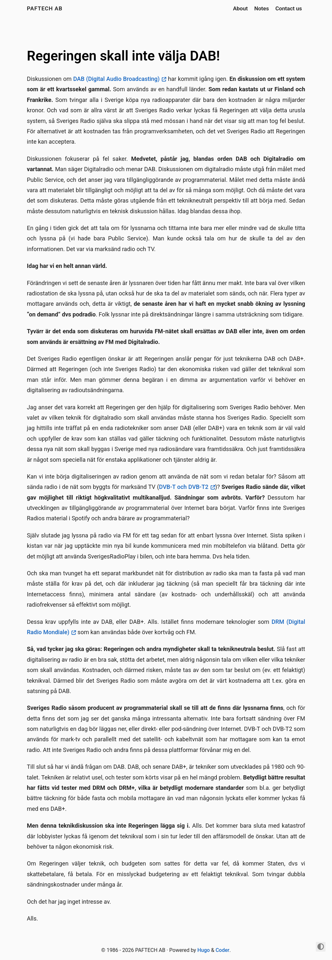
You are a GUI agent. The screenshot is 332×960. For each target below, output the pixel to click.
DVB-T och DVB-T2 (183, 486)
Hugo (203, 950)
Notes (261, 8)
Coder (222, 950)
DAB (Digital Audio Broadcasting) (116, 78)
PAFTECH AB (44, 8)
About (240, 8)
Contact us (288, 8)
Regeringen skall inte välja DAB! (123, 56)
